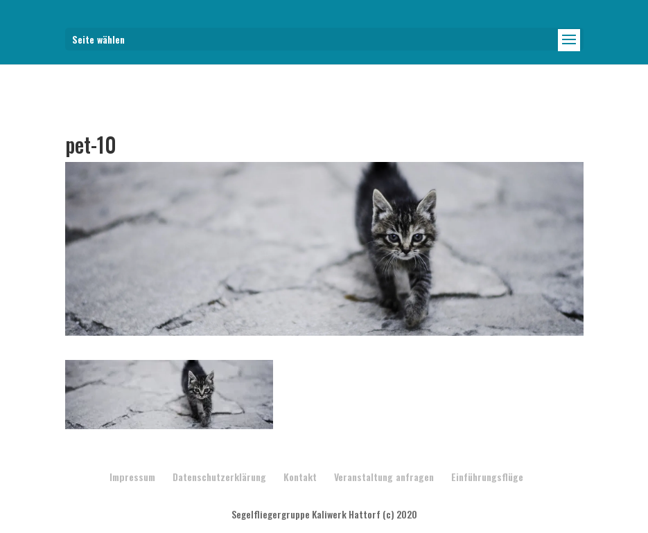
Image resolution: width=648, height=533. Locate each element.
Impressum (132, 476)
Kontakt (300, 476)
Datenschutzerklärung (219, 476)
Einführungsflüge (487, 476)
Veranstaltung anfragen (384, 476)
